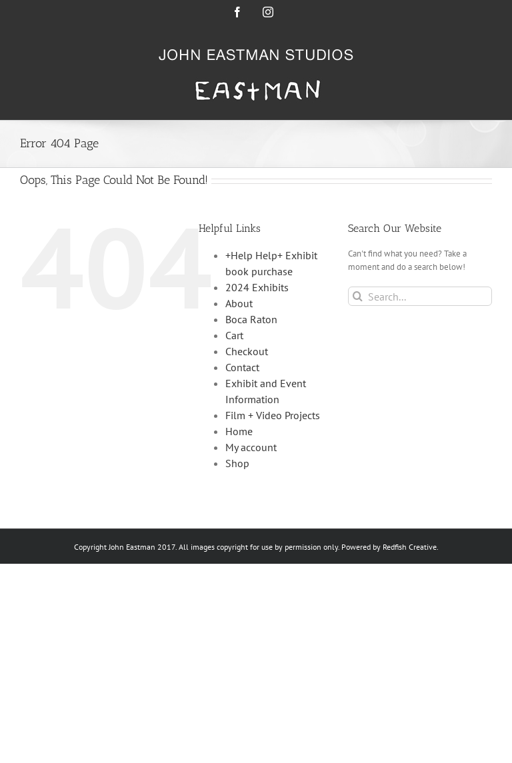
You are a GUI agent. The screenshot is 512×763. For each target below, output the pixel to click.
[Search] (357, 296)
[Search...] (420, 296)
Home (239, 431)
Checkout (246, 351)
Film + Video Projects (272, 415)
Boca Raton (251, 319)
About (239, 303)
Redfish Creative (410, 547)
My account (251, 447)
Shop (237, 463)
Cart (234, 335)
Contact (242, 367)
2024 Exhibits (257, 287)
